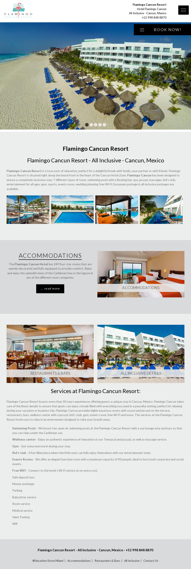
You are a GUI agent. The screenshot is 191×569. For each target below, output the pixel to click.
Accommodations (140, 287)
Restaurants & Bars (50, 373)
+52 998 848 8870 (154, 17)
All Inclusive (131, 560)
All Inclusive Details (141, 373)
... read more (50, 288)
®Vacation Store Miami (47, 560)
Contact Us (150, 560)
